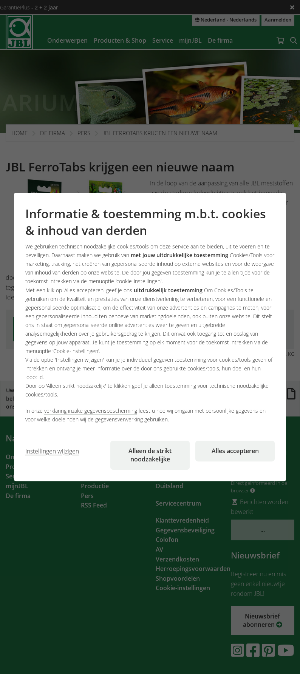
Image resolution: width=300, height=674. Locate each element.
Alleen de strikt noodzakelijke (150, 455)
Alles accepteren (235, 451)
